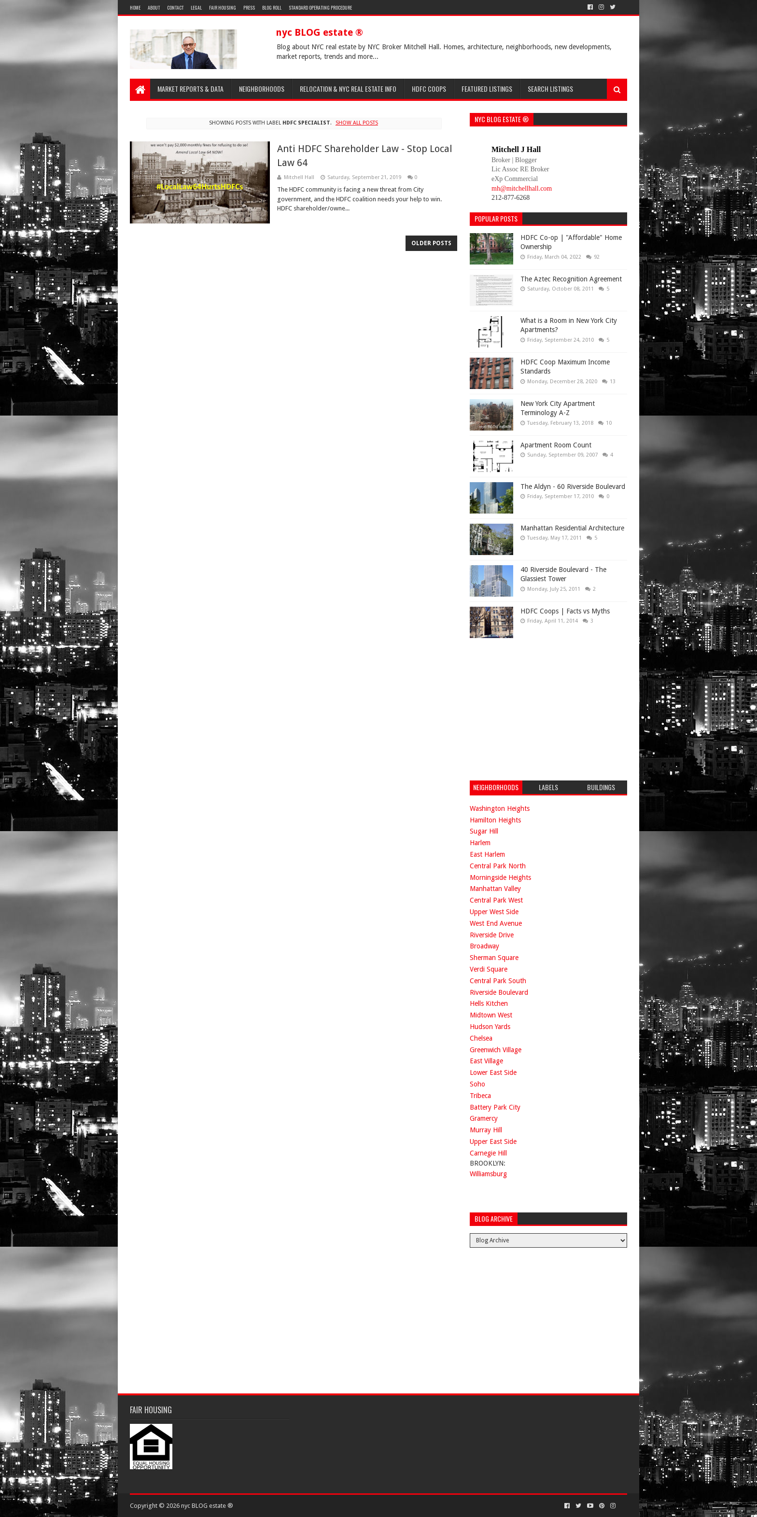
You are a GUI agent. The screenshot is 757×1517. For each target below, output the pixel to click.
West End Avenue (496, 923)
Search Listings (550, 89)
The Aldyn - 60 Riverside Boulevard (572, 486)
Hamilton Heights (495, 820)
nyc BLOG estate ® (319, 32)
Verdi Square (488, 969)
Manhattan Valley (495, 888)
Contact (175, 7)
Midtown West (491, 1015)
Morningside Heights (500, 877)
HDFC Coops (429, 89)
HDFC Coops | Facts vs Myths (565, 611)
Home (135, 7)
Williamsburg (488, 1174)
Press (249, 7)
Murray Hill (486, 1130)
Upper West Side (494, 912)
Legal (196, 7)
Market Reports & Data (190, 89)
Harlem (480, 843)
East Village (486, 1061)
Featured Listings (487, 89)
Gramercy (484, 1118)
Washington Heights (500, 808)
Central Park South (498, 981)
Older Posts (431, 243)
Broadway (484, 946)
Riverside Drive (492, 935)
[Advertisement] (542, 708)
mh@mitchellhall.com (521, 188)
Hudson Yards (490, 1026)
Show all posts (357, 123)
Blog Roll (271, 7)
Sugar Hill (484, 831)
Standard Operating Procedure (320, 7)
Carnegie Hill (488, 1153)
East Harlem (487, 854)
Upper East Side (493, 1141)
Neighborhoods (261, 89)
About (154, 7)
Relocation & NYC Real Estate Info (348, 89)
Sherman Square (494, 957)
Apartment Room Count (555, 445)
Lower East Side (493, 1072)
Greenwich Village (495, 1050)
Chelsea (481, 1038)
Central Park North (498, 866)
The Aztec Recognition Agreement (571, 279)
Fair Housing (222, 7)
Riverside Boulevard (499, 992)
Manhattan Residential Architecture (572, 528)
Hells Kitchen (489, 1003)
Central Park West (496, 900)
